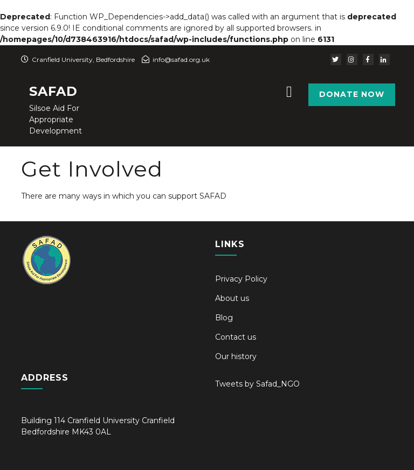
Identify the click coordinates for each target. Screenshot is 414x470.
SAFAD (53, 91)
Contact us (235, 337)
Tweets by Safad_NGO (257, 384)
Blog (224, 317)
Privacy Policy (241, 279)
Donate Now (351, 94)
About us (232, 298)
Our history (236, 356)
